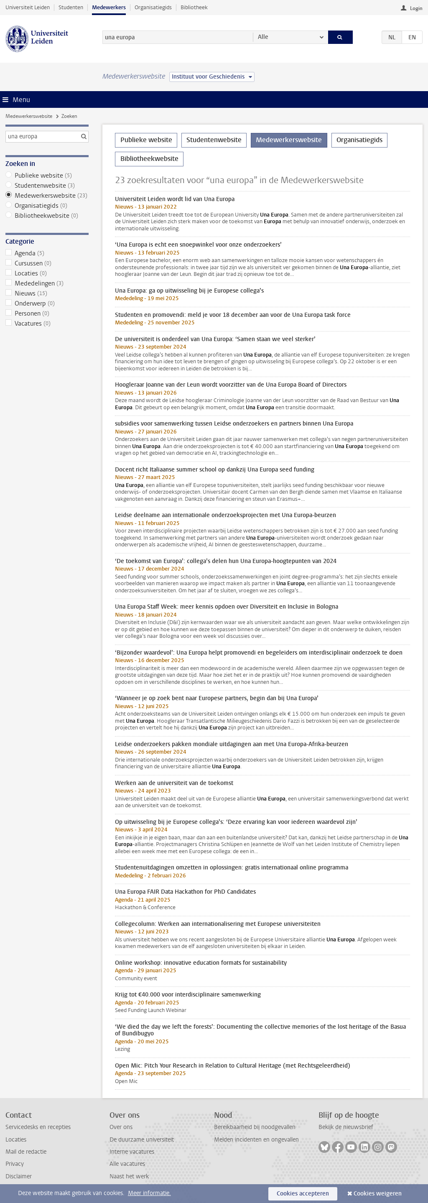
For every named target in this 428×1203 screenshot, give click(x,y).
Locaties (47, 273)
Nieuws (47, 293)
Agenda (47, 253)
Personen (47, 313)
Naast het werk (129, 1176)
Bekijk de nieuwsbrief (345, 1127)
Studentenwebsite (47, 185)
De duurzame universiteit (142, 1140)
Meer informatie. (149, 1193)
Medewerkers (109, 7)
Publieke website (47, 175)
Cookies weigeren (378, 1194)
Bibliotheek (194, 7)
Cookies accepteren (303, 1194)
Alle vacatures (127, 1164)
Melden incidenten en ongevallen (256, 1140)
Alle (263, 37)
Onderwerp (47, 303)
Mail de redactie (25, 1152)
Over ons (121, 1127)
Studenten (71, 7)
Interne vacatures (132, 1152)
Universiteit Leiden (27, 7)
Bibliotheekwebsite (47, 215)
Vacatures (47, 323)
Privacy (14, 1164)
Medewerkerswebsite (28, 116)
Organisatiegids (153, 7)
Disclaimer (18, 1176)
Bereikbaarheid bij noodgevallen (255, 1127)
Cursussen (47, 263)
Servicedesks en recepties (38, 1127)
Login (416, 8)
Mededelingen (47, 283)
